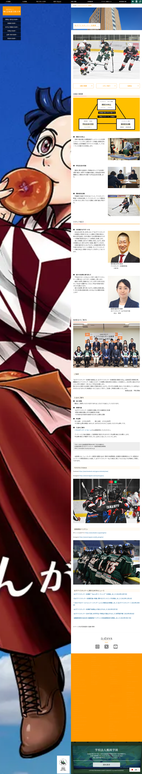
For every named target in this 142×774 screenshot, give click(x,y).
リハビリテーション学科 (116, 671)
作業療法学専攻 (115, 675)
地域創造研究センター (79, 701)
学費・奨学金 (112, 734)
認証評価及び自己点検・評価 (79, 690)
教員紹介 (75, 678)
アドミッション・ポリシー (133, 710)
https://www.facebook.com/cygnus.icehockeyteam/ (93, 471)
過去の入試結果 (95, 672)
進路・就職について (131, 661)
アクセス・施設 (130, 708)
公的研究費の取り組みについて (79, 725)
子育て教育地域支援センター (79, 696)
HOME (74, 5)
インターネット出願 (95, 678)
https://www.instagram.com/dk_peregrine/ (91, 537)
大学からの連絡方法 (114, 722)
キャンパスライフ (113, 712)
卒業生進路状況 (131, 663)
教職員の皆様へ (77, 711)
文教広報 (75, 707)
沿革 (74, 672)
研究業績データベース (78, 730)
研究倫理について (77, 734)
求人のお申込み (131, 665)
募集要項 (93, 661)
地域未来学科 (113, 683)
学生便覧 (111, 724)
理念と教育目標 (131, 699)
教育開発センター (77, 693)
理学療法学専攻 (115, 673)
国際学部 (111, 659)
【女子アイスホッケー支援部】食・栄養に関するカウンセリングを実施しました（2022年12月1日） (103, 598)
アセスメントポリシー (78, 669)
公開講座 (75, 709)
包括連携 (75, 705)
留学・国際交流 (112, 738)
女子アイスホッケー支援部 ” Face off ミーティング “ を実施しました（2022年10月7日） (100, 594)
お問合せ (136, 2)
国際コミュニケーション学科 (116, 664)
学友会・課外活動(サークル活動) (115, 731)
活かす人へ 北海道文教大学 (12, 10)
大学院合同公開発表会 (132, 676)
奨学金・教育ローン (96, 682)
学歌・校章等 (76, 676)
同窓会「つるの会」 (78, 715)
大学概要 (75, 657)
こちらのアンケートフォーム (82, 430)
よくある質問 (94, 684)
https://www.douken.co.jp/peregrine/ (95, 533)
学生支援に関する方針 (79, 684)
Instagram (97, 646)
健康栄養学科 (113, 679)
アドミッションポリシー (96, 669)
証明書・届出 (112, 726)
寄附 (74, 732)
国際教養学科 (113, 661)
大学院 (110, 703)
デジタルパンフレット (96, 680)
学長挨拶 (75, 659)
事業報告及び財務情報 (79, 680)
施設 (128, 685)
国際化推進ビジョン (78, 728)
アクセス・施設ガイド (132, 681)
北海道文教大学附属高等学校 (79, 718)
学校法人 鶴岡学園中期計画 (133, 717)
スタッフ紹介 (106, 86)
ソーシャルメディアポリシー (112, 758)
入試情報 (93, 657)
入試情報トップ (95, 659)
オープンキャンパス (96, 663)
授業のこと (111, 714)
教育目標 (75, 665)
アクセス (133, 2)
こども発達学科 (114, 681)
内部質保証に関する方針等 (79, 687)
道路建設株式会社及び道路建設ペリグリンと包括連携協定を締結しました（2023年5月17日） (102, 618)
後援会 (130, 86)
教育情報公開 (130, 693)
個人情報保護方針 (98, 758)
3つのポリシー (77, 667)
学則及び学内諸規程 (78, 703)
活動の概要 (83, 86)
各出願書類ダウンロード (97, 676)
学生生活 (111, 728)
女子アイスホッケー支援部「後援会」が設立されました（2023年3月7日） (96, 609)
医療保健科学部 (113, 667)
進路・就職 (129, 657)
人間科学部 (112, 677)
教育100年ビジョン (78, 663)
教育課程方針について (79, 682)
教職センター (76, 699)
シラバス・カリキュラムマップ (115, 719)
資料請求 (93, 674)
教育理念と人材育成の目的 (115, 706)
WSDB (110, 716)
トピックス (129, 659)
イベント (129, 674)
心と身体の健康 (113, 736)
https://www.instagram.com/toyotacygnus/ (91, 476)
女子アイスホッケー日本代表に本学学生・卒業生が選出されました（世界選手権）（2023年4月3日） (104, 613)
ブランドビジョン (95, 667)
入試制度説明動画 (95, 665)
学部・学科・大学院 (114, 657)
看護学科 (115, 669)
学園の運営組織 (77, 674)
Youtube (115, 646)
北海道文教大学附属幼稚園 (79, 722)
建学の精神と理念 (77, 661)
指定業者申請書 (131, 688)
